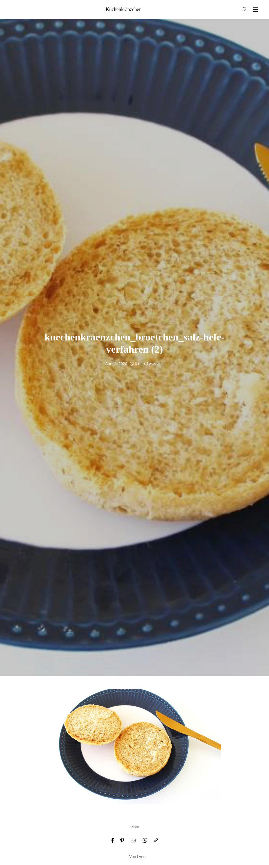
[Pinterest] (122, 840)
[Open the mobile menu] (255, 10)
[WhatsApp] (145, 840)
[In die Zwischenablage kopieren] (156, 840)
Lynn (141, 856)
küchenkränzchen (124, 9)
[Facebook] (112, 840)
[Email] (133, 840)
